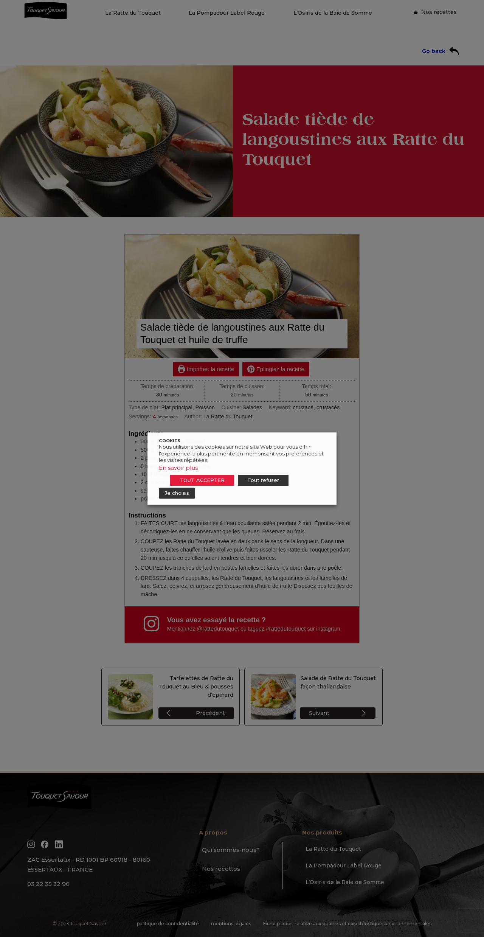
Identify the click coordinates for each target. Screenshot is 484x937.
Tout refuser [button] (263, 480)
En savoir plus (178, 467)
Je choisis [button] (177, 493)
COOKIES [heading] (169, 440)
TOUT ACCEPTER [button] (202, 480)
